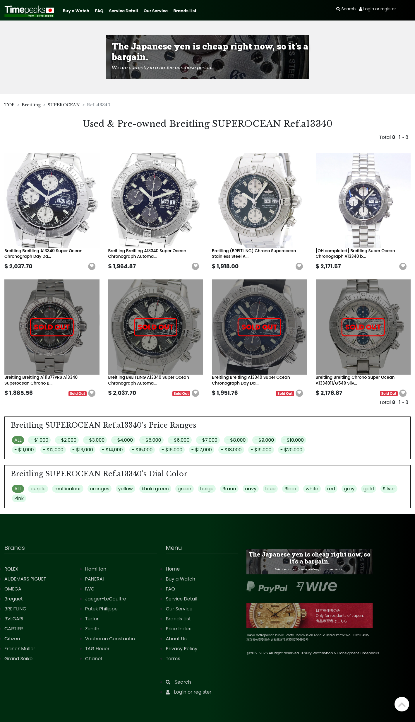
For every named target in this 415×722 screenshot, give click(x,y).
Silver (389, 488)
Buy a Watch (76, 11)
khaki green (155, 488)
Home (173, 569)
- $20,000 (291, 449)
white (312, 488)
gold (368, 488)
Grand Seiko (18, 658)
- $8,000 (236, 440)
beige (206, 488)
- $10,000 (293, 440)
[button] (92, 266)
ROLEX (11, 569)
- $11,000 (24, 449)
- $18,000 (231, 449)
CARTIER (13, 628)
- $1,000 (39, 440)
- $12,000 (53, 449)
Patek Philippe (101, 608)
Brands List (184, 11)
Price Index (178, 628)
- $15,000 (142, 449)
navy (250, 488)
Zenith (92, 628)
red (331, 488)
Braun (229, 488)
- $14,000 (112, 449)
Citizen (12, 638)
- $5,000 (151, 440)
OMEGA (12, 589)
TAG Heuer (97, 648)
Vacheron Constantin (110, 638)
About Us (176, 638)
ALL (18, 440)
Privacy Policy (181, 648)
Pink (19, 498)
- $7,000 (207, 440)
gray (349, 488)
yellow (125, 488)
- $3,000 (95, 440)
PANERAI (94, 579)
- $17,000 (201, 449)
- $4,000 (123, 440)
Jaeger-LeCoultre (105, 598)
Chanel (93, 658)
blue (270, 488)
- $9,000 (264, 440)
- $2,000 (67, 440)
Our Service (156, 11)
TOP (9, 104)
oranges (99, 488)
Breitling (31, 104)
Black (290, 488)
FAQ (99, 11)
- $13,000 (82, 449)
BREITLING (15, 608)
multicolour (67, 488)
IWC (90, 589)
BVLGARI (13, 618)
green (184, 488)
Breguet (13, 598)
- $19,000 (261, 449)
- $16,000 (172, 449)
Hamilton (96, 569)
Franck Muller (19, 648)
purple (38, 488)
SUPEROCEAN (64, 104)
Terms (173, 658)
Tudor (92, 618)
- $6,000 (180, 440)
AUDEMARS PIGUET (25, 579)
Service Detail (123, 11)
